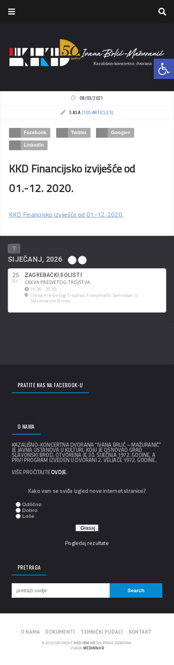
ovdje (58, 472)
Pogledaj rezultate (87, 543)
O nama (30, 631)
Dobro (29, 510)
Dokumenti (60, 631)
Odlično (32, 504)
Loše (28, 516)
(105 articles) (98, 112)
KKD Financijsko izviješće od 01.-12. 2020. (66, 214)
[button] (164, 69)
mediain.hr (93, 648)
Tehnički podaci (101, 631)
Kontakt (140, 631)
